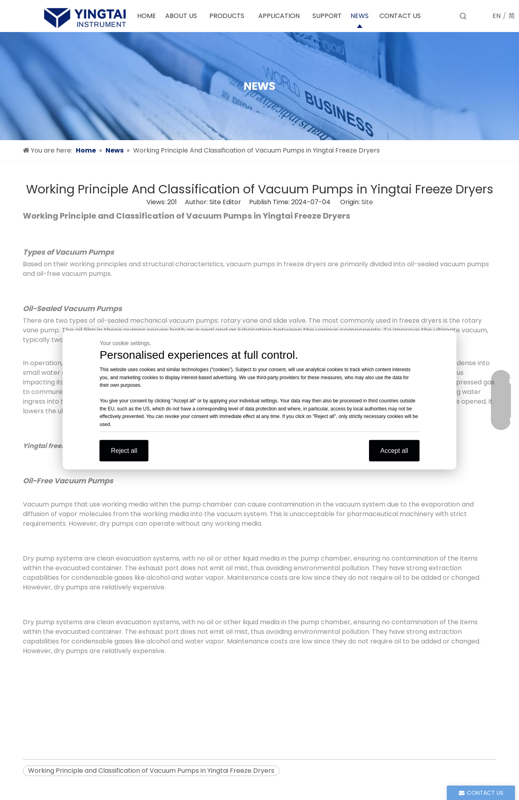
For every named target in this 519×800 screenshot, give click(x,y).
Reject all (124, 450)
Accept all (394, 450)
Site (367, 202)
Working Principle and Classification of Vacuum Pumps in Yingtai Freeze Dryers (151, 770)
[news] (259, 86)
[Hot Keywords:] (463, 16)
